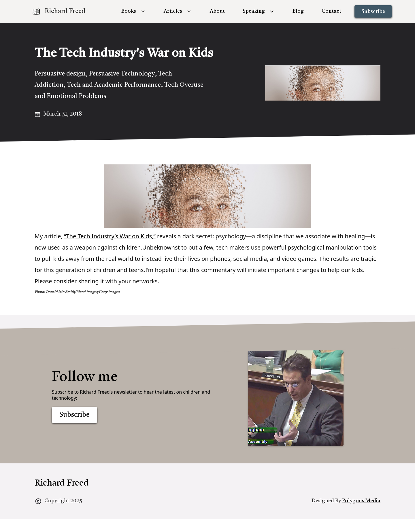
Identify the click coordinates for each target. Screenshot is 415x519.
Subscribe (373, 11)
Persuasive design (60, 74)
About (217, 11)
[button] (133, 11)
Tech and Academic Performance (114, 85)
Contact (331, 11)
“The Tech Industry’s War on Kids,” (110, 236)
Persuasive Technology (122, 74)
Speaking (254, 11)
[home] (58, 11)
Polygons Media (361, 500)
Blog (298, 11)
